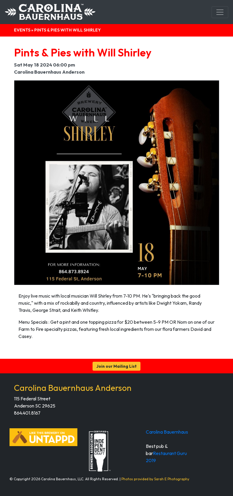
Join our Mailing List (116, 366)
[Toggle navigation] (220, 12)
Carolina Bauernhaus (167, 432)
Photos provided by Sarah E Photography (155, 479)
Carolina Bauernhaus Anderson (73, 388)
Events (22, 30)
